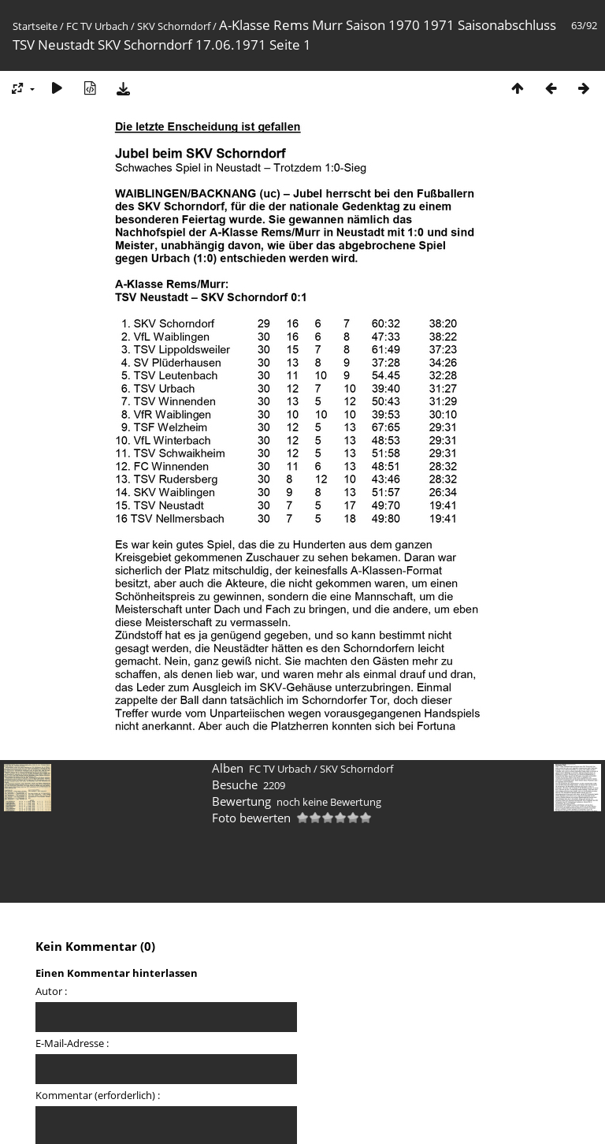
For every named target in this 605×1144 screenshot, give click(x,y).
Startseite (35, 26)
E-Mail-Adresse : (72, 1043)
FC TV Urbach (97, 26)
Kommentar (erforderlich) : (97, 1095)
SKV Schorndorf (173, 26)
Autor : (51, 991)
